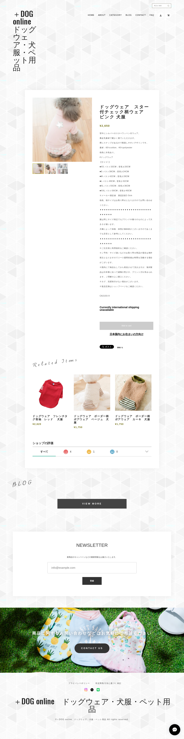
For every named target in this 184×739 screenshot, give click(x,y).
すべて (44, 451)
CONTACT (140, 15)
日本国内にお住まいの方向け (126, 334)
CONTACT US (92, 648)
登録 (92, 581)
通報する (120, 347)
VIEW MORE (92, 503)
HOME (91, 15)
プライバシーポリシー (79, 683)
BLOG (129, 15)
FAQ (152, 15)
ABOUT (102, 15)
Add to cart (126, 326)
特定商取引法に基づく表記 (108, 683)
